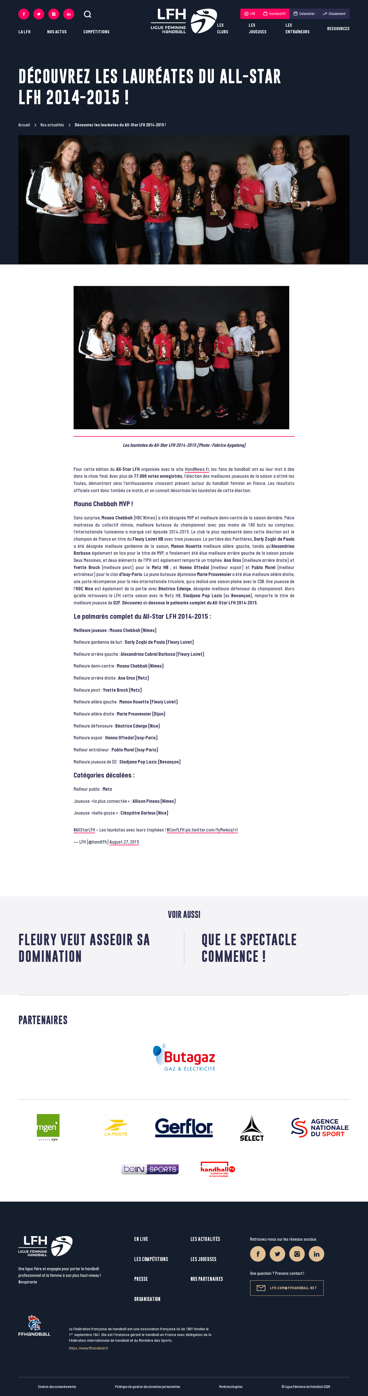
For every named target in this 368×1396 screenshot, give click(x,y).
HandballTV (274, 13)
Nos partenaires (207, 1279)
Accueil (24, 125)
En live (141, 1239)
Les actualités (205, 1239)
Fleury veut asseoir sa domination (84, 948)
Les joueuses (258, 29)
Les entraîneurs (297, 29)
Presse (141, 1279)
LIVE (249, 13)
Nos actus (57, 32)
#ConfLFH (176, 830)
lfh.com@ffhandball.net (287, 1288)
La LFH (24, 32)
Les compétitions (151, 1259)
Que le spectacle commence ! (249, 948)
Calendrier (304, 13)
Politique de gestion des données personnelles (147, 1387)
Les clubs (222, 29)
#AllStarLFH (84, 830)
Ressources (338, 29)
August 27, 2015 (124, 842)
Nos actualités (52, 125)
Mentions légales (230, 1387)
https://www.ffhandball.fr (88, 1348)
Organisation (147, 1299)
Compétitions (96, 32)
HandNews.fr (197, 469)
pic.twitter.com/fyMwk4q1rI (211, 830)
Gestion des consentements (57, 1387)
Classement (334, 13)
